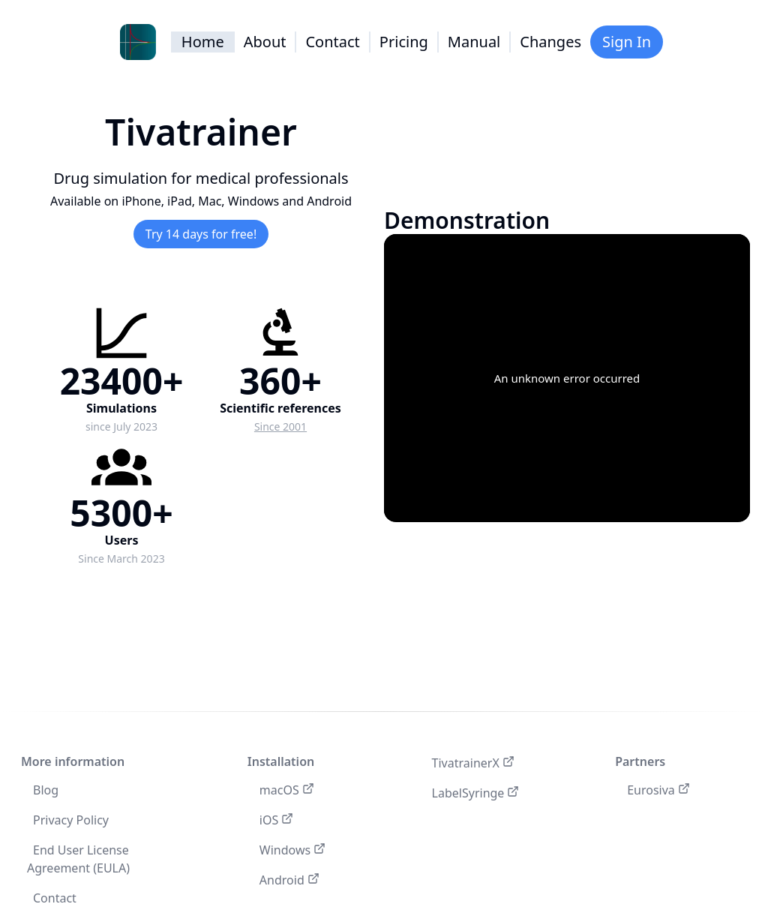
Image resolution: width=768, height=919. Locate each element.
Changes (550, 42)
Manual (474, 42)
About (265, 42)
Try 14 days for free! (201, 234)
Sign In (626, 42)
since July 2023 (122, 426)
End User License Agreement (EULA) (78, 859)
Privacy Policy (71, 820)
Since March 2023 (121, 558)
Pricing (404, 42)
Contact (332, 42)
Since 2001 (280, 426)
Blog (45, 790)
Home (203, 42)
